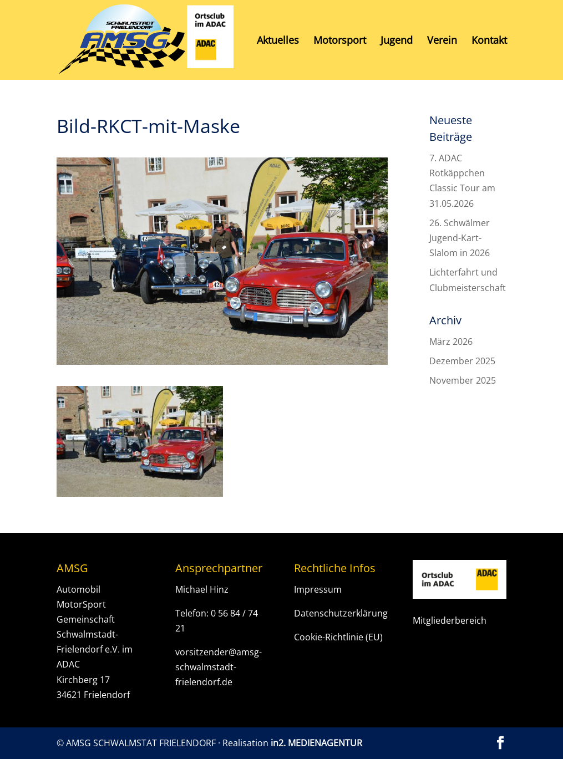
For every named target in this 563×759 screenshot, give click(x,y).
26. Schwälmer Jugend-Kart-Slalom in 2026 (459, 238)
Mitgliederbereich (449, 620)
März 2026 (451, 341)
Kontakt (489, 41)
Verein (442, 41)
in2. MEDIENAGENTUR (316, 743)
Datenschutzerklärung (341, 613)
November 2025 (462, 380)
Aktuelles (278, 41)
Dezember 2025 (462, 361)
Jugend (397, 41)
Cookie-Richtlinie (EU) (338, 637)
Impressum (318, 589)
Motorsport (339, 41)
